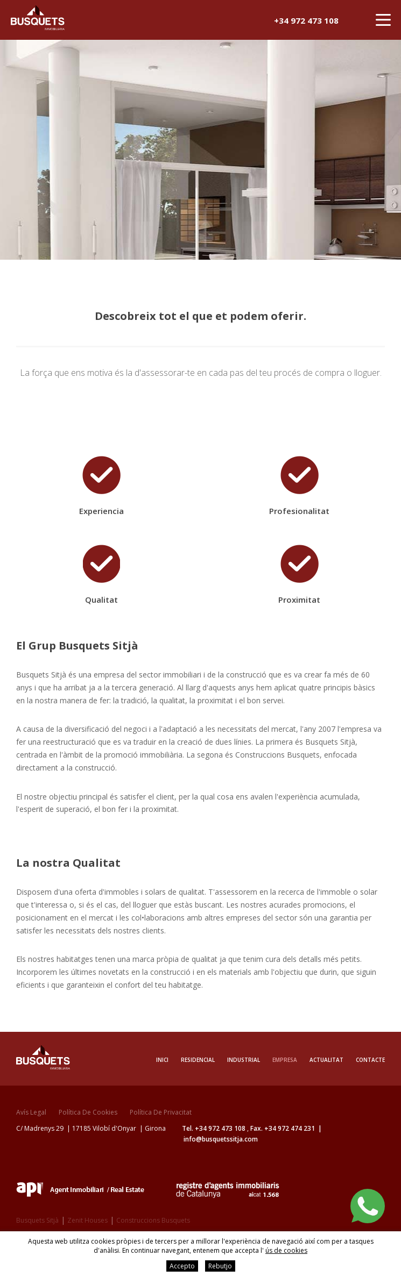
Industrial (243, 1060)
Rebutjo (220, 1266)
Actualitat (326, 1060)
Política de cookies (88, 1112)
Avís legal (31, 1112)
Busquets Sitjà (37, 1220)
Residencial (198, 1060)
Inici (162, 1060)
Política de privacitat (161, 1112)
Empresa (284, 1060)
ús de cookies (286, 1250)
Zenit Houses (87, 1220)
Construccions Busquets (153, 1220)
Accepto (182, 1266)
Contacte (370, 1060)
